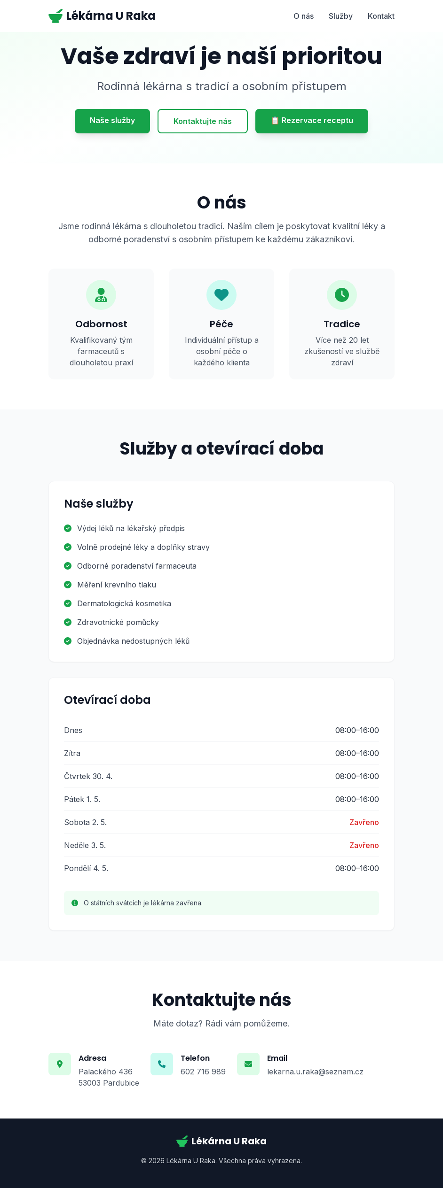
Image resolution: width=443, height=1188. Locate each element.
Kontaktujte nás (203, 121)
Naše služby (112, 120)
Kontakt (381, 16)
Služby (341, 16)
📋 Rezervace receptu (311, 120)
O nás (303, 16)
